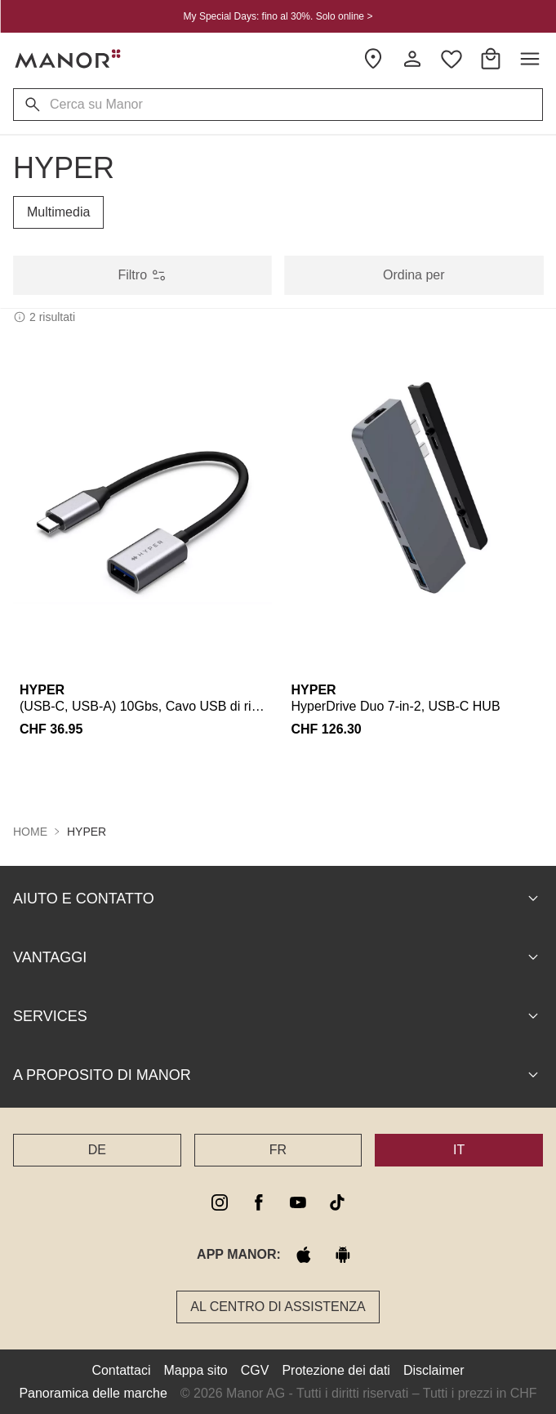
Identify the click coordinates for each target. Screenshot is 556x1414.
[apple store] (303, 1254)
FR (278, 1149)
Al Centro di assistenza (278, 1306)
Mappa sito (195, 1369)
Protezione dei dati (336, 1369)
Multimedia (58, 212)
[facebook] (258, 1201)
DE (97, 1149)
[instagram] (219, 1201)
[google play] (343, 1254)
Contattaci (120, 1369)
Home (30, 830)
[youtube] (298, 1201)
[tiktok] (337, 1201)
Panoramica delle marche (93, 1392)
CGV (255, 1369)
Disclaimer (434, 1369)
